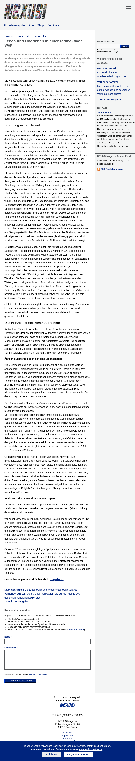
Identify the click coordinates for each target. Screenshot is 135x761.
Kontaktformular (76, 629)
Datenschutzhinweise (39, 674)
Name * (8, 637)
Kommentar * (11, 647)
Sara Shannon (104, 112)
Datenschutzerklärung (91, 749)
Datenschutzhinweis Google (107, 52)
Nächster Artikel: (40, 589)
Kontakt (67, 732)
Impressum (67, 735)
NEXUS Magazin (13, 36)
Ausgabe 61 (57, 579)
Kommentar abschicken (20, 680)
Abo (31, 25)
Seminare (53, 25)
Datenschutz (67, 738)
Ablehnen (51, 754)
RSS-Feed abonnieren (112, 169)
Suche (125, 46)
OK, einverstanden (78, 754)
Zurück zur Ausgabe (16, 601)
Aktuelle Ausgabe (14, 25)
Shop (40, 25)
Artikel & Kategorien (36, 36)
